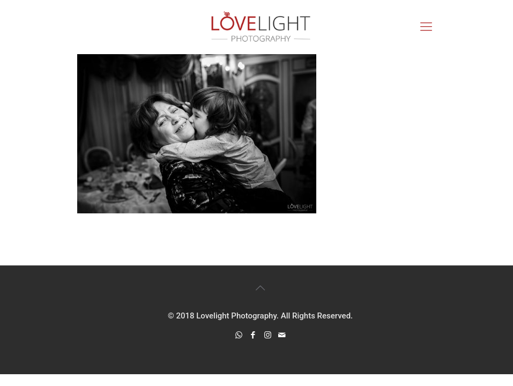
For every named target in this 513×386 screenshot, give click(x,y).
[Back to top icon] (260, 288)
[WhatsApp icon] (238, 335)
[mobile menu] (426, 27)
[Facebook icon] (253, 335)
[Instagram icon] (267, 335)
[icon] (282, 335)
